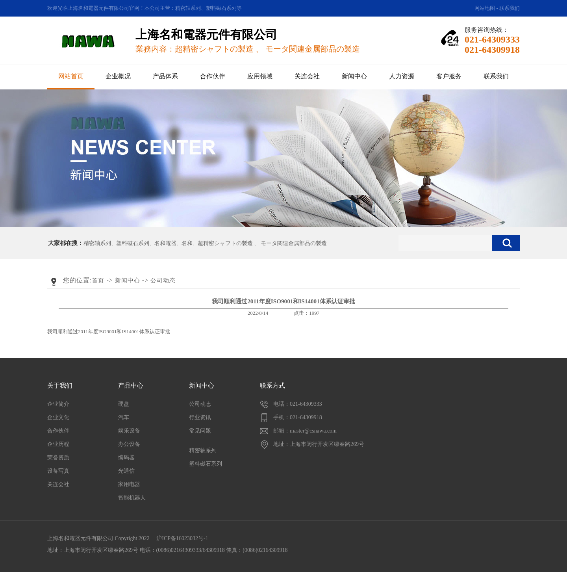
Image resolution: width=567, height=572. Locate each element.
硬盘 (123, 404)
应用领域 (259, 76)
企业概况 (118, 76)
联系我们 (509, 8)
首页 (98, 280)
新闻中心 (354, 76)
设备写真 (58, 471)
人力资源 (401, 76)
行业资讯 (200, 417)
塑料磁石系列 (132, 243)
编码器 (126, 458)
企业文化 (58, 417)
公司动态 (163, 280)
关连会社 (307, 76)
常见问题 (200, 431)
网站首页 (70, 76)
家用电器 (129, 484)
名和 (187, 243)
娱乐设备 (129, 431)
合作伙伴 (212, 76)
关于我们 (59, 385)
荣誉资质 (58, 458)
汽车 (123, 417)
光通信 (126, 471)
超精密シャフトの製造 (225, 243)
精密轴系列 (97, 243)
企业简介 (58, 404)
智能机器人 (132, 498)
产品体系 (165, 76)
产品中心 (130, 385)
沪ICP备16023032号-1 (182, 538)
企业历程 (58, 444)
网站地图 (484, 8)
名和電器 (165, 243)
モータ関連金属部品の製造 (294, 243)
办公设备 (129, 444)
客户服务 (448, 76)
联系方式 (272, 385)
